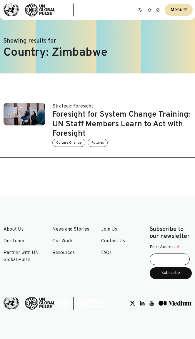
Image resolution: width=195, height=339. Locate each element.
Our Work (62, 241)
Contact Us (113, 241)
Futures (97, 142)
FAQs (106, 253)
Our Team (14, 241)
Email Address (165, 247)
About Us (14, 229)
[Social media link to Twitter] (132, 303)
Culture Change (68, 142)
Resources (63, 253)
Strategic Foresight (72, 106)
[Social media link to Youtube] (151, 303)
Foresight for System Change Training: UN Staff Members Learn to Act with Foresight (121, 124)
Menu (179, 10)
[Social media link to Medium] (175, 303)
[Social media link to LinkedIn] (142, 303)
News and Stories (70, 229)
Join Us (109, 229)
